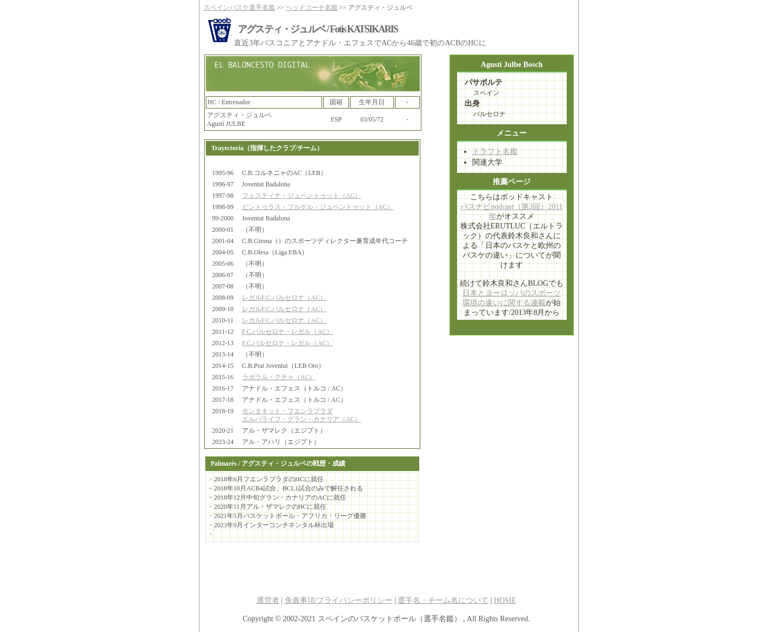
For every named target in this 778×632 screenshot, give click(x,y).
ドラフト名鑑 (495, 151)
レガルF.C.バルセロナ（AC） (284, 297)
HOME (505, 600)
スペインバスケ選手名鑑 (239, 7)
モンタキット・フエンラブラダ (287, 411)
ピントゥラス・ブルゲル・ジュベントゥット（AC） (318, 207)
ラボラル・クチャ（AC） (279, 377)
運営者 (268, 600)
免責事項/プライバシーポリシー (339, 600)
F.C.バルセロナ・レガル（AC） (287, 331)
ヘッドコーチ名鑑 (312, 7)
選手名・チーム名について (443, 600)
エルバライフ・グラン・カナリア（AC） (301, 419)
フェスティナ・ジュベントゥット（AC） (301, 195)
